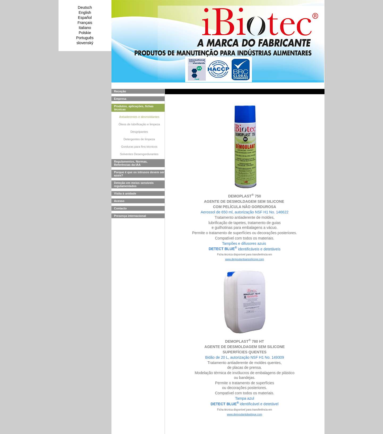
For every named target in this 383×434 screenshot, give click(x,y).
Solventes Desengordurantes (139, 154)
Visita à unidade (125, 193)
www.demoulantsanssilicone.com (244, 259)
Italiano (85, 28)
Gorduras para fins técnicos (139, 146)
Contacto (120, 208)
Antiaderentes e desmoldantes (139, 116)
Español (85, 17)
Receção (120, 91)
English (84, 12)
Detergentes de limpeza (139, 139)
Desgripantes (139, 131)
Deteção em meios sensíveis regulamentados (134, 184)
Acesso (119, 200)
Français (84, 22)
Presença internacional (130, 215)
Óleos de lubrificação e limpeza (139, 124)
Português (85, 38)
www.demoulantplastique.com (244, 414)
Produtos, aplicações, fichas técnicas (134, 108)
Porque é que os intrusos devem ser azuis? (139, 174)
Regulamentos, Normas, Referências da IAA (131, 163)
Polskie (85, 33)
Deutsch (85, 7)
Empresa (120, 98)
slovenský (84, 43)
